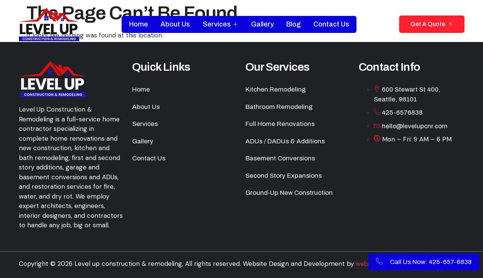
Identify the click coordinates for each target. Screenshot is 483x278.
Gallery (262, 24)
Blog (294, 24)
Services (220, 24)
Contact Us (332, 24)
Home (138, 24)
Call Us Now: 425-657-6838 (424, 262)
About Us (175, 24)
